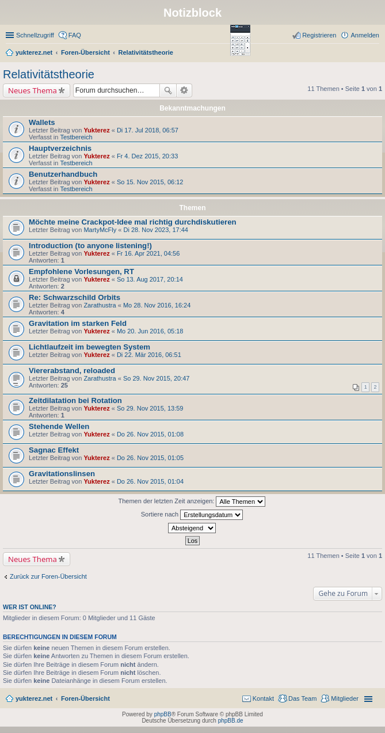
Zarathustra (99, 305)
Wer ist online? (29, 606)
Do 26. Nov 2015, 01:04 (150, 481)
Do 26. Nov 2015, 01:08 (150, 434)
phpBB (162, 714)
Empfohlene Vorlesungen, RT (81, 271)
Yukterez (96, 130)
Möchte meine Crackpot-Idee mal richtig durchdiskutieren (133, 222)
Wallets (42, 122)
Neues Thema (32, 90)
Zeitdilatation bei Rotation (75, 400)
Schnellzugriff (35, 35)
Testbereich (76, 137)
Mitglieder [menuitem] (345, 698)
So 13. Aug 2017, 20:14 (150, 279)
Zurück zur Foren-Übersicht (48, 576)
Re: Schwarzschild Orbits (74, 297)
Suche (168, 90)
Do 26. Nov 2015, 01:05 (150, 457)
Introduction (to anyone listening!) (90, 245)
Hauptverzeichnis (60, 148)
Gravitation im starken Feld (78, 323)
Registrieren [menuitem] (319, 35)
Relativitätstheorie (48, 74)
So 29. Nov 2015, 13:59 (150, 408)
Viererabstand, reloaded (72, 370)
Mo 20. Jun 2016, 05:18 (150, 331)
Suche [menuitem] (375, 53)
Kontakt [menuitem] (263, 698)
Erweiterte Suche (184, 90)
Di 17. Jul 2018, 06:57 (147, 130)
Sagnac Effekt (54, 450)
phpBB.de (230, 720)
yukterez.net (34, 698)
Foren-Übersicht (85, 698)
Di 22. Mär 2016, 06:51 (149, 354)
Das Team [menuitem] (302, 698)
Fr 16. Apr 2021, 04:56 (148, 253)
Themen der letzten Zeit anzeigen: (192, 501)
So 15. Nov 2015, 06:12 (150, 181)
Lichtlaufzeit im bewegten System (89, 347)
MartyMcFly (99, 229)
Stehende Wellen (59, 426)
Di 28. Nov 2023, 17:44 (155, 229)
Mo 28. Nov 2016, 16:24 (156, 305)
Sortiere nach (192, 515)
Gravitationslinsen (62, 473)
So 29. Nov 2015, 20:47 (156, 378)
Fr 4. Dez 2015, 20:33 (147, 156)
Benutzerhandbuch (63, 174)
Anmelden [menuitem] (364, 35)
